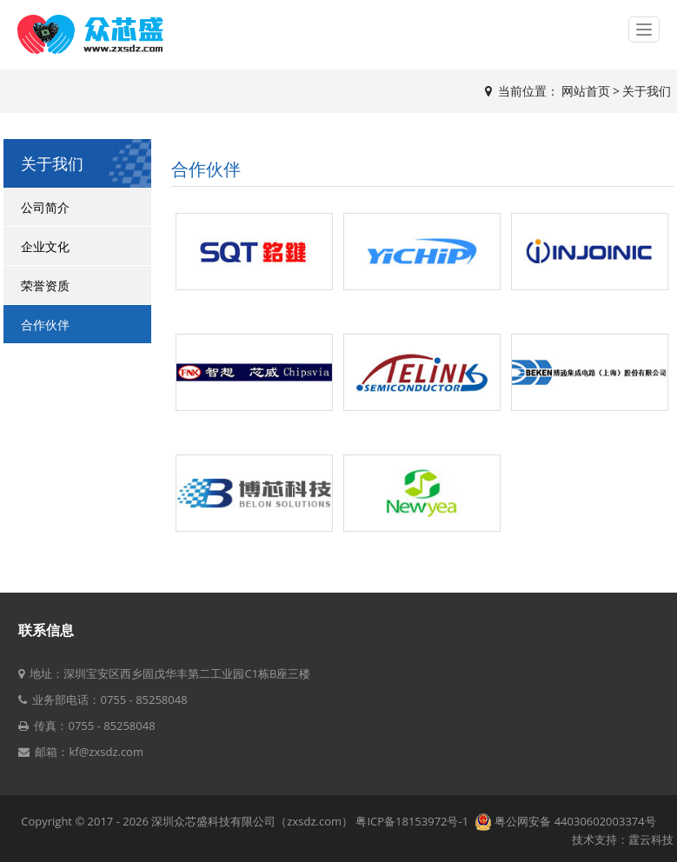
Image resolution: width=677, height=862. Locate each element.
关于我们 (646, 91)
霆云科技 (651, 839)
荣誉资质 (45, 285)
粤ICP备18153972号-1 (413, 821)
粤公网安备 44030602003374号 (565, 821)
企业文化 (45, 246)
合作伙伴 (45, 324)
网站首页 (585, 91)
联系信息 (46, 630)
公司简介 (45, 207)
